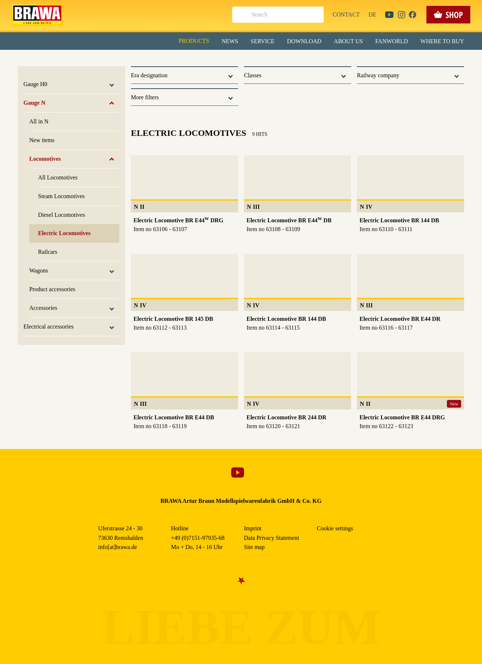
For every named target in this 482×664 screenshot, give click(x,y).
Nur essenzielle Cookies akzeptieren (241, 136)
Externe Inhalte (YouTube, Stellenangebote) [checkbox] (210, 76)
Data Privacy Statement (301, 168)
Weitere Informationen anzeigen (241, 152)
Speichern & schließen (241, 115)
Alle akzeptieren (241, 95)
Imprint (267, 168)
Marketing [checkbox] (210, 60)
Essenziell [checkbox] (176, 60)
